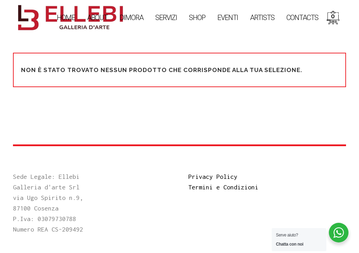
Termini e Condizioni (223, 187)
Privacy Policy (212, 176)
